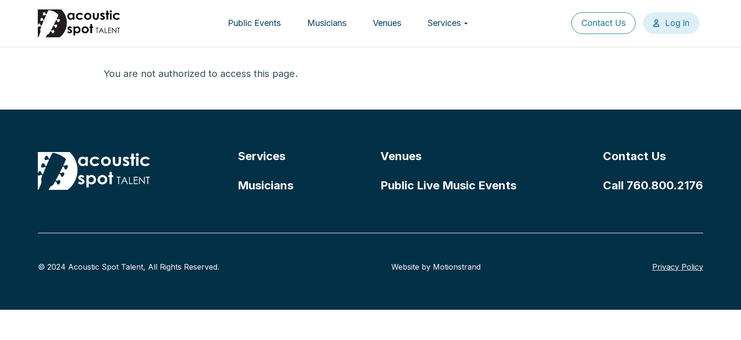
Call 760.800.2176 (653, 185)
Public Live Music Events (448, 185)
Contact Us (603, 23)
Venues (387, 23)
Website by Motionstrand (436, 267)
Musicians (326, 23)
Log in (677, 23)
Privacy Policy (677, 267)
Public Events (254, 23)
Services (448, 23)
